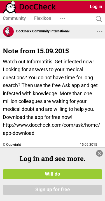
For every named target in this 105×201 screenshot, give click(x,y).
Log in (96, 6)
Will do (52, 174)
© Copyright (12, 145)
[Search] (97, 19)
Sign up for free (52, 189)
